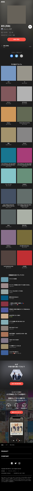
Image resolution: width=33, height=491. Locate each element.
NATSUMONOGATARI (8, 266)
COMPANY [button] (5, 456)
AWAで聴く (16, 39)
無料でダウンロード (16, 412)
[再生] (30, 27)
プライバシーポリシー (12, 471)
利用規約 (3, 471)
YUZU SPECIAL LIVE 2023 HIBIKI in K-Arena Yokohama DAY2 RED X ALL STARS (24, 165)
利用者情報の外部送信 (6, 473)
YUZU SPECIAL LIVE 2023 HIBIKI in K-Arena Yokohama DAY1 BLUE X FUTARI (8, 165)
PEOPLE (8, 245)
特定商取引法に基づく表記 (19, 473)
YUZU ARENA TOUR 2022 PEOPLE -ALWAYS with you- (8, 205)
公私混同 (24, 266)
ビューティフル (8, 184)
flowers (8, 122)
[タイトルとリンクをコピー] (21, 55)
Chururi (24, 143)
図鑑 (8, 143)
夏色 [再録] (12, 444)
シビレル (8, 102)
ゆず (10, 29)
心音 (8, 81)
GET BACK (24, 102)
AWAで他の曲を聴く (16, 383)
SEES (8, 225)
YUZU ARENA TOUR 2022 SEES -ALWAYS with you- (24, 205)
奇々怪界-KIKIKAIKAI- (24, 245)
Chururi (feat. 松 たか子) (24, 122)
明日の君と (24, 225)
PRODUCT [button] (4, 451)
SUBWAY (24, 184)
